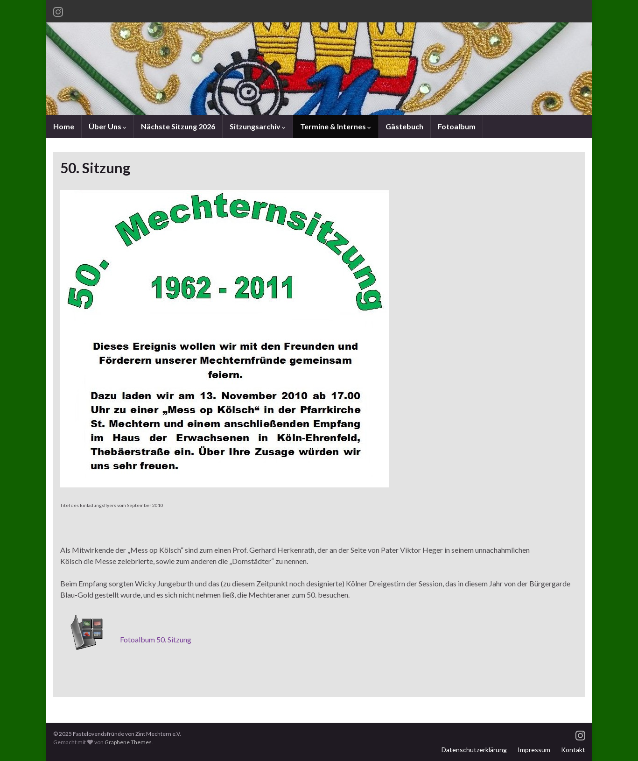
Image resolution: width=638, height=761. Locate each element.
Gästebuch (404, 126)
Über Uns (107, 126)
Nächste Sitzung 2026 (178, 126)
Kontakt (573, 750)
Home (63, 126)
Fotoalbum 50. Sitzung (155, 639)
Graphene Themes (128, 742)
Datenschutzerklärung (474, 750)
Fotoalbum (457, 126)
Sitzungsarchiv (258, 126)
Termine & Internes (335, 126)
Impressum (534, 750)
